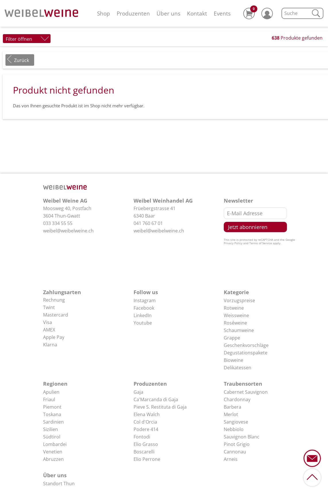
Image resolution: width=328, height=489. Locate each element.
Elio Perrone (147, 459)
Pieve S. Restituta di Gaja (160, 407)
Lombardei (55, 444)
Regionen (55, 383)
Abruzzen (53, 459)
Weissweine (236, 315)
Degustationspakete (245, 353)
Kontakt (197, 13)
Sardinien (53, 422)
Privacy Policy (233, 243)
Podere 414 (146, 429)
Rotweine (234, 308)
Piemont (52, 407)
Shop (103, 13)
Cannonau (235, 452)
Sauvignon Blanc (241, 437)
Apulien (51, 392)
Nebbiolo (234, 429)
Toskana (52, 414)
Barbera (232, 407)
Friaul (49, 399)
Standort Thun (59, 483)
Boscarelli (144, 452)
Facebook (144, 308)
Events (222, 13)
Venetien (52, 452)
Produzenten (133, 13)
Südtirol (51, 437)
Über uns (168, 13)
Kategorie (236, 292)
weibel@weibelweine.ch (68, 231)
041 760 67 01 (148, 223)
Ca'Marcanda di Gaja (156, 399)
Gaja (138, 392)
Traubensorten (243, 383)
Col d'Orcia (145, 422)
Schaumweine (239, 330)
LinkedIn (143, 315)
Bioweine (233, 360)
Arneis (231, 459)
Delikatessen (237, 367)
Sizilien (50, 429)
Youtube (143, 323)
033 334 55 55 (57, 223)
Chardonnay (237, 399)
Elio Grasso (146, 444)
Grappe (232, 338)
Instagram (145, 300)
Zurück (21, 60)
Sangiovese (236, 422)
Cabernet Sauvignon (246, 392)
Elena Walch (147, 414)
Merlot (231, 414)
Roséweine (235, 323)
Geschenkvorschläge (246, 345)
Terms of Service (260, 243)
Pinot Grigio (237, 444)
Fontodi (142, 437)
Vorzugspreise (239, 300)
